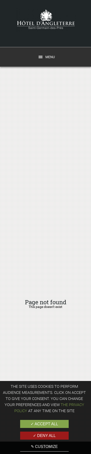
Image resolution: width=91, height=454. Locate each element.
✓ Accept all (44, 424)
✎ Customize (44, 447)
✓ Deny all (44, 436)
